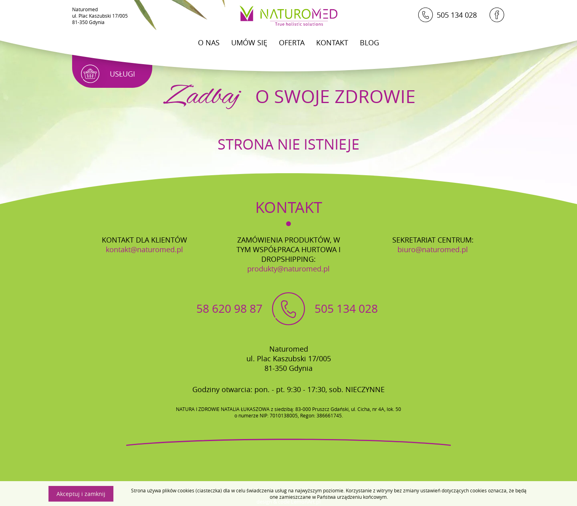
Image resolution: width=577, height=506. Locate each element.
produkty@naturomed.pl (288, 268)
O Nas (209, 42)
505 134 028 (447, 15)
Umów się (249, 42)
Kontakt (332, 42)
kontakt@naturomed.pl (144, 249)
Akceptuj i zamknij (80, 494)
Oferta (292, 42)
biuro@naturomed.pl (432, 249)
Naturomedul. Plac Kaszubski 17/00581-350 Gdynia (100, 15)
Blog (369, 42)
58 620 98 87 (229, 308)
